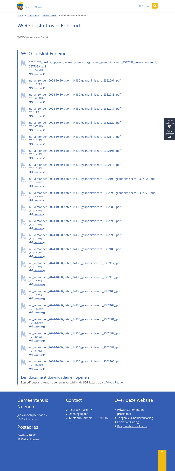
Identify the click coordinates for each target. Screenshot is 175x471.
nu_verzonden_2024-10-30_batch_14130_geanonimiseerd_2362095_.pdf (93, 222)
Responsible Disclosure (132, 426)
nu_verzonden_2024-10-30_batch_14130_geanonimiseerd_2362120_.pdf (93, 124)
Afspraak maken (81, 410)
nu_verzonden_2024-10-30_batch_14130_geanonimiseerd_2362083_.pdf (93, 96)
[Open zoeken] (155, 6)
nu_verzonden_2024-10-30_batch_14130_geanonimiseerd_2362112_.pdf (93, 264)
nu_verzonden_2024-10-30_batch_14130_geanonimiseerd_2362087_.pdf (93, 110)
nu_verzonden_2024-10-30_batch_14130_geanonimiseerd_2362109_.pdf (93, 250)
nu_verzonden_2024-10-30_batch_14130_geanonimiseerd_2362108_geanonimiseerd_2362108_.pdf (93, 180)
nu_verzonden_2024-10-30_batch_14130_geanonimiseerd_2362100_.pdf (93, 292)
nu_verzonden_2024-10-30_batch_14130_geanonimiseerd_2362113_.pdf (93, 166)
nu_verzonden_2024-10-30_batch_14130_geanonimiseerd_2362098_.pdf (93, 236)
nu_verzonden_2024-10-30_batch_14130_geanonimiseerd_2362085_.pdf (93, 208)
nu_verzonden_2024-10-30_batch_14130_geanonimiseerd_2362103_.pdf (93, 363)
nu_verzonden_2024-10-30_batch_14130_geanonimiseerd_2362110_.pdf (93, 138)
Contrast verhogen (169, 123)
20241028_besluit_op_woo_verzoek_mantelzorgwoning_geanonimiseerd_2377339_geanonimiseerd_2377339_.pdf (93, 66)
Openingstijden (78, 414)
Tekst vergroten (169, 134)
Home (20, 15)
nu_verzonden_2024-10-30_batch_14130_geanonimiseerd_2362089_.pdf (93, 348)
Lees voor (37, 74)
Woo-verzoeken (49, 15)
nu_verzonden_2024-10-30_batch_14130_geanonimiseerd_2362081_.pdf (93, 320)
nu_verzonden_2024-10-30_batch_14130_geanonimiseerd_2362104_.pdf (93, 306)
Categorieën (33, 15)
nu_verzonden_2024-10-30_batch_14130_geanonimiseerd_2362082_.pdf (93, 334)
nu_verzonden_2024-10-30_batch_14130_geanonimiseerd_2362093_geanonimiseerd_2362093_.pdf (93, 194)
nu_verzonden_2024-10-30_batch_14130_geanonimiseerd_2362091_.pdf (93, 82)
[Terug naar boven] (162, 460)
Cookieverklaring (128, 422)
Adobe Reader (115, 382)
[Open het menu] (143, 6)
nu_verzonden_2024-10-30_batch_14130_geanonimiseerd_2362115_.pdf (93, 278)
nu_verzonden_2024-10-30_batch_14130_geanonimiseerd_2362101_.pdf (93, 152)
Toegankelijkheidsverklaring (135, 418)
